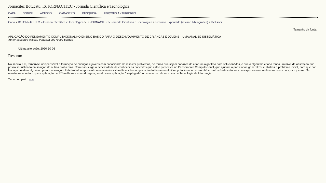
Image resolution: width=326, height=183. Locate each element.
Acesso (46, 13)
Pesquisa (89, 13)
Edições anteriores (120, 13)
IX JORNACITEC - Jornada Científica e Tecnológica (51, 22)
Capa (12, 13)
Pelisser (216, 22)
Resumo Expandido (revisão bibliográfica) (181, 22)
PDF (31, 79)
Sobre (28, 13)
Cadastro (67, 13)
